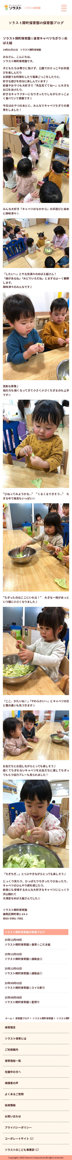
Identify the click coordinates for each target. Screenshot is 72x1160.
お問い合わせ (13, 1116)
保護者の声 (11, 1083)
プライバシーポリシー (18, 1127)
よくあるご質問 (14, 1094)
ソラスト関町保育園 (42, 1018)
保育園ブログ (22, 1018)
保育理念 (10, 1027)
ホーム (8, 1018)
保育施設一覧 (13, 1061)
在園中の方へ (13, 1072)
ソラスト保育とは (15, 1038)
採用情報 (10, 1105)
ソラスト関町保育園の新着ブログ (25, 932)
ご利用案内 (11, 1049)
